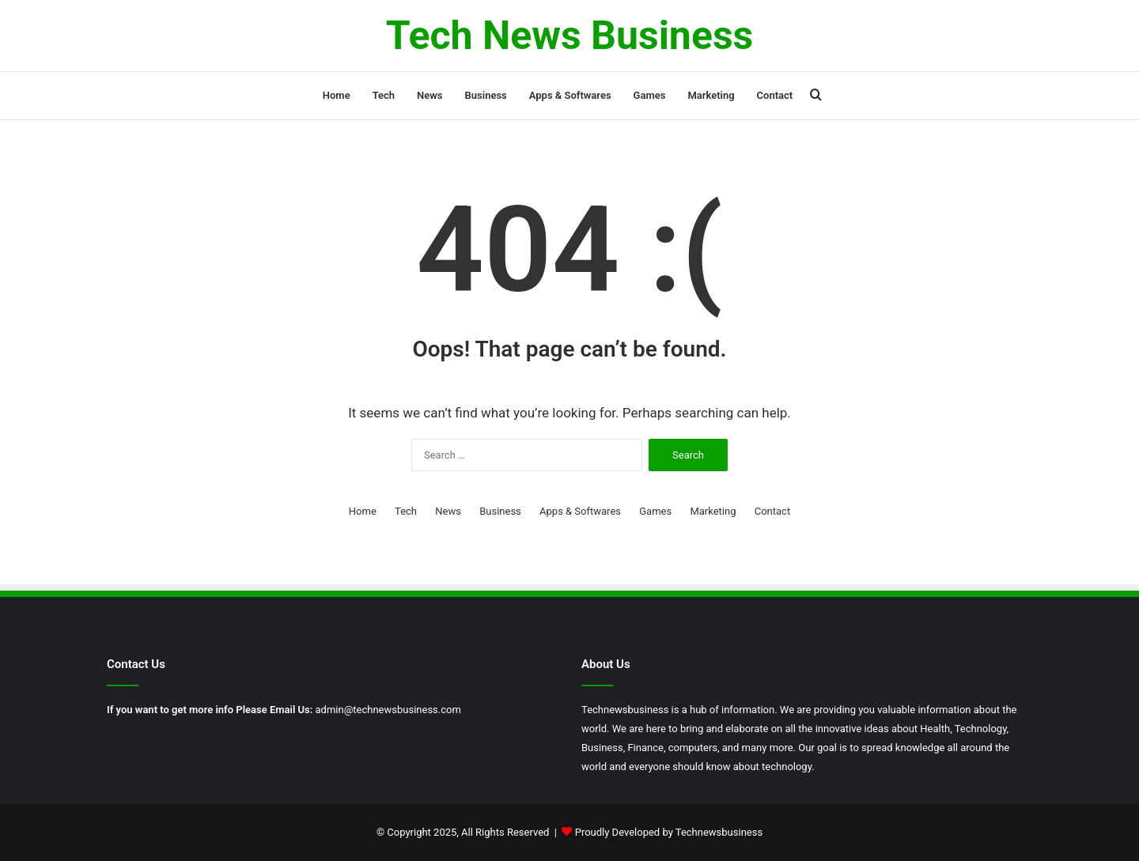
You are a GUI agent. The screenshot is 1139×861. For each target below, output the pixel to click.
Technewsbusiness (718, 832)
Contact (775, 95)
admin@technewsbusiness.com (388, 710)
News (429, 95)
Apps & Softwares (570, 95)
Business (486, 95)
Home (336, 95)
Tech (384, 95)
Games (650, 95)
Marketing (710, 95)
